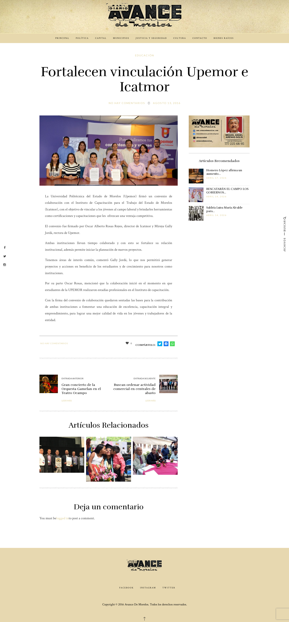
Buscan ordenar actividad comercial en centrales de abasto (134, 389)
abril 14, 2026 (216, 196)
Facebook (126, 587)
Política (82, 38)
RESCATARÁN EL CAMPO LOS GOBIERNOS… (227, 190)
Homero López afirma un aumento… (224, 172)
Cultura (179, 38)
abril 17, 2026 (216, 177)
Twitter (168, 587)
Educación (144, 55)
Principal (62, 38)
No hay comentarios (127, 103)
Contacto (199, 38)
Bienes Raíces (224, 38)
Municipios (121, 38)
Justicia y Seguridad (151, 38)
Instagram (148, 587)
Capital (101, 38)
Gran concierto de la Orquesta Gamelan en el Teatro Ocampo (81, 389)
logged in (62, 518)
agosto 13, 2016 (166, 103)
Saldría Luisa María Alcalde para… (224, 209)
